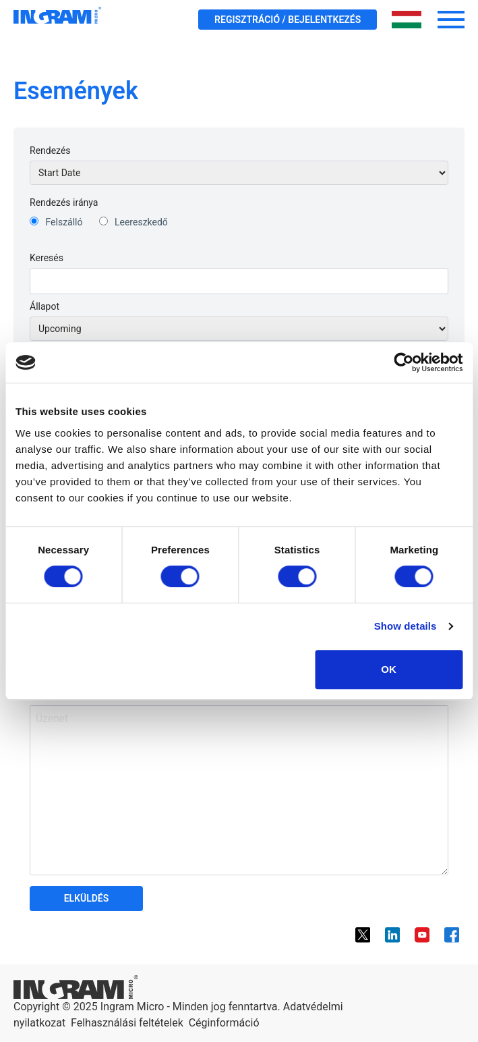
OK (388, 669)
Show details (405, 626)
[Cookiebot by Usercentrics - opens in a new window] (403, 362)
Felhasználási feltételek (127, 1022)
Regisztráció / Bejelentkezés (287, 19)
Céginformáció (224, 1022)
